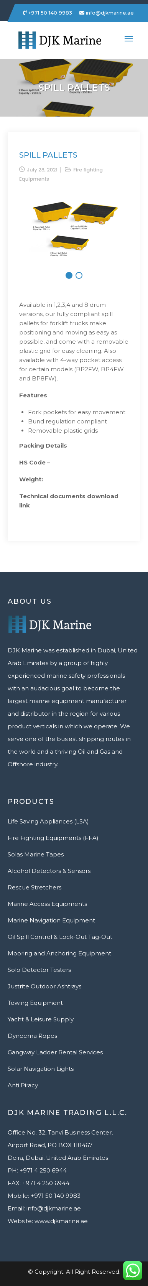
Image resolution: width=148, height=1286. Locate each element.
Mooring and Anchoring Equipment (59, 953)
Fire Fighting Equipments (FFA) (53, 837)
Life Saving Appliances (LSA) (48, 821)
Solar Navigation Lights (41, 1068)
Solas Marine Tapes (36, 854)
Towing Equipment (35, 1002)
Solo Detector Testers (39, 969)
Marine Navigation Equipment (51, 920)
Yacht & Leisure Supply (41, 1019)
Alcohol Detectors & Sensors (49, 870)
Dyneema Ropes (32, 1035)
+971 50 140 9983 (47, 13)
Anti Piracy (23, 1085)
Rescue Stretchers (34, 887)
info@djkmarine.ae (106, 13)
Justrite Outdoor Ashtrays (44, 986)
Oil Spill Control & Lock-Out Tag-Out (60, 936)
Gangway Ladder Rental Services (55, 1052)
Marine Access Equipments (47, 903)
